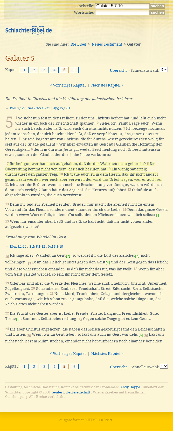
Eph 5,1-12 (37, 246)
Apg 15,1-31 (61, 108)
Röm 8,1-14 (18, 246)
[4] (108, 263)
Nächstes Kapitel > (107, 85)
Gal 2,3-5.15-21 (39, 108)
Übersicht (118, 70)
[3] (137, 256)
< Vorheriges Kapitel (68, 85)
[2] (68, 256)
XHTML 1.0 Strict (98, 420)
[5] (18, 319)
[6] (141, 335)
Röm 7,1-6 (17, 108)
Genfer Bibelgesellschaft (71, 392)
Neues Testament (107, 44)
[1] (158, 215)
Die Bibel (78, 44)
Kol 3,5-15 (55, 246)
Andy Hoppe (130, 387)
